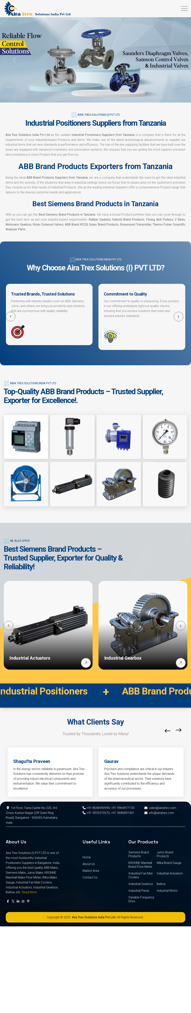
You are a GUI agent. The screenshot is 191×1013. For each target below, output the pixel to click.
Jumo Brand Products (165, 854)
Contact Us (90, 877)
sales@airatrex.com (160, 808)
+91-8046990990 (96, 808)
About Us (89, 864)
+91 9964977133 (122, 808)
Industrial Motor (167, 890)
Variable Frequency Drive (141, 899)
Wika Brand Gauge (169, 863)
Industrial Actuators (29, 658)
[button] (178, 316)
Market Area (91, 871)
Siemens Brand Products (138, 854)
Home (87, 857)
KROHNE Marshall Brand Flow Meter (140, 865)
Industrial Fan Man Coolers (140, 875)
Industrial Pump (138, 890)
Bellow (161, 884)
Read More (29, 892)
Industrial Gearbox (123, 658)
